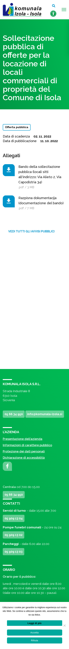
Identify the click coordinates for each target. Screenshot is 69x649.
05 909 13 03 (13, 551)
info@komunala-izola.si (44, 414)
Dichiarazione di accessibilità (24, 457)
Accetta (34, 632)
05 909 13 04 (14, 518)
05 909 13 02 (13, 535)
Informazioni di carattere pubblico (27, 445)
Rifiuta (34, 640)
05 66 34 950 (14, 414)
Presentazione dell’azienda (22, 439)
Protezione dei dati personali (24, 451)
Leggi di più (35, 623)
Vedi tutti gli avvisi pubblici (31, 231)
